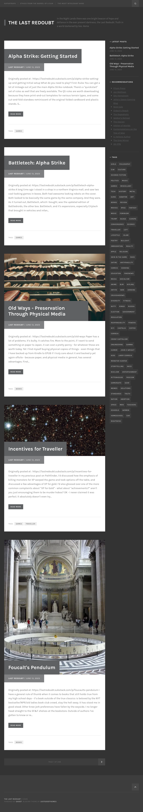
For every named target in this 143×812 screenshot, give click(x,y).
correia (115, 334)
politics (115, 181)
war (122, 290)
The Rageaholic (121, 114)
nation (114, 399)
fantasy (133, 208)
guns (113, 197)
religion (124, 252)
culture (122, 170)
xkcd (129, 366)
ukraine (131, 290)
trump (114, 219)
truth (127, 394)
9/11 (112, 328)
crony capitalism (119, 339)
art (132, 197)
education (116, 273)
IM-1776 (117, 144)
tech (113, 191)
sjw (113, 170)
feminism (124, 213)
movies (114, 208)
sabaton (123, 197)
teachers (131, 405)
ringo (122, 306)
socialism (124, 279)
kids (113, 355)
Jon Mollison (119, 92)
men (122, 405)
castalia (122, 328)
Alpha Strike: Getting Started (42, 56)
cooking (125, 268)
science (131, 224)
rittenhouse (117, 377)
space (113, 405)
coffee (132, 328)
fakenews (129, 273)
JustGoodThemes (48, 802)
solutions (126, 388)
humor (114, 350)
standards (116, 394)
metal (132, 191)
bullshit (125, 241)
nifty (113, 306)
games (19, 131)
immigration (117, 246)
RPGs (123, 208)
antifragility (126, 263)
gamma (129, 345)
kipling (130, 284)
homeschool (117, 416)
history (122, 191)
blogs (123, 219)
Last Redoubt (16, 67)
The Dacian (119, 121)
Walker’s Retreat (121, 118)
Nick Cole (118, 107)
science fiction (118, 175)
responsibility (118, 323)
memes (114, 388)
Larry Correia (125, 355)
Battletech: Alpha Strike (36, 163)
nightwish (116, 421)
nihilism (115, 372)
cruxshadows (118, 295)
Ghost (19, 802)
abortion (125, 399)
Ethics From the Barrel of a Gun (36, 3)
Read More (15, 114)
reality (129, 246)
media (114, 279)
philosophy (124, 164)
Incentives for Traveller (35, 449)
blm (122, 284)
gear (127, 383)
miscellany (126, 186)
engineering (117, 345)
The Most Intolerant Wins (71, 3)
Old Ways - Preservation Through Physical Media (36, 311)
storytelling (117, 366)
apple (113, 252)
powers (132, 323)
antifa (114, 290)
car (128, 416)
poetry (114, 241)
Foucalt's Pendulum (31, 667)
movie (114, 213)
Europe (132, 219)
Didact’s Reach (120, 110)
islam (125, 235)
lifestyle (115, 235)
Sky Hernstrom (120, 95)
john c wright (127, 350)
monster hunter (119, 361)
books (19, 389)
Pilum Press (119, 88)
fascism (130, 377)
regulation (116, 317)
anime (114, 284)
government (129, 312)
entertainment (129, 372)
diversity (115, 301)
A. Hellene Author (122, 136)
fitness (127, 301)
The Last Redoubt (31, 23)
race (132, 257)
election (115, 312)
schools (115, 410)
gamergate (116, 383)
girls (113, 164)
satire (114, 263)
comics (114, 268)
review (123, 202)
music (125, 181)
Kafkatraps (10, 3)
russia (131, 306)
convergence (117, 224)
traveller (30, 524)
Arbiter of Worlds (121, 125)
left (126, 230)
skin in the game (119, 257)
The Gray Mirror (121, 140)
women (125, 410)
